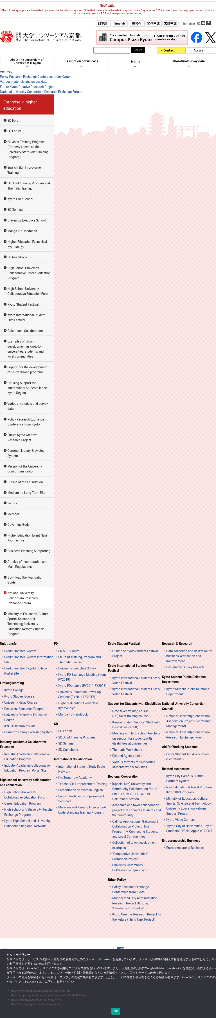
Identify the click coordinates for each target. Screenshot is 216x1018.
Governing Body (18, 524)
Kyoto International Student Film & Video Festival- (136, 680)
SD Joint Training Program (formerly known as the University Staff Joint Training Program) (28, 149)
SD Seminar (15, 209)
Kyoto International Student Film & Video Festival (136, 691)
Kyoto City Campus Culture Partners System (185, 778)
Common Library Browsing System (26, 453)
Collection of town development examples (134, 845)
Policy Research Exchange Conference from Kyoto (35, 76)
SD (56, 724)
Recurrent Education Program (24, 709)
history (12, 503)
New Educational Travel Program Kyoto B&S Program (189, 789)
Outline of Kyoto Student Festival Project (135, 653)
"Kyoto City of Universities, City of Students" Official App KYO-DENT (189, 828)
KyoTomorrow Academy (75, 777)
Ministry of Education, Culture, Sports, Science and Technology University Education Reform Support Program (28, 624)
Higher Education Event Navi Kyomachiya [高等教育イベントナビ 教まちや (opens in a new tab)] (78, 705)
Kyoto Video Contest (180, 819)
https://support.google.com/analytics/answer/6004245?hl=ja (48, 995)
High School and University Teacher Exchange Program (29, 812)
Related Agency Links (127, 756)
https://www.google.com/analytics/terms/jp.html (40, 990)
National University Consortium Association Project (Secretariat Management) (188, 721)
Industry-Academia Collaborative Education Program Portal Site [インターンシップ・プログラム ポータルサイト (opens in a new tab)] (27, 768)
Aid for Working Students (180, 747)
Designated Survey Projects (185, 667)
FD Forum (14, 131)
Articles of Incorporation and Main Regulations (27, 564)
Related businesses (176, 769)
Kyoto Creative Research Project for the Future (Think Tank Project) (137, 917)
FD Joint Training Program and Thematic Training (28, 185)
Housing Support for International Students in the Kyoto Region (27, 388)
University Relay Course (20, 702)
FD (56, 643)
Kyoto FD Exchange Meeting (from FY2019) (82, 677)
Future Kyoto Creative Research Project (27, 87)
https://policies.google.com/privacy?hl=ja (36, 999)
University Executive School (26, 220)
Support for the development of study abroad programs (27, 369)
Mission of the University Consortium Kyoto (24, 469)
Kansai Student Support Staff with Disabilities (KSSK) (136, 724)
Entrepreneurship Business (181, 840)
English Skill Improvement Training (25, 170)
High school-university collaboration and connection (25, 782)
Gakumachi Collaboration (25, 331)
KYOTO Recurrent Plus (20, 726)
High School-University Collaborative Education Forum (28, 291)
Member (13, 514)
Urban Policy (117, 880)
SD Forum (14, 120)
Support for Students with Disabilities (134, 703)
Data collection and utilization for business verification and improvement (189, 656)
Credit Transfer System (20, 651)
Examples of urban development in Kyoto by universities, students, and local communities (25, 349)
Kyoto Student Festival (23, 304)
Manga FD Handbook (22, 231)
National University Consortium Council (184, 706)
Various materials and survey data (23, 81)
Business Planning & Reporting (28, 551)
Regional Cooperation (123, 776)
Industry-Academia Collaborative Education (23, 744)
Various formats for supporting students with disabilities (133, 764)
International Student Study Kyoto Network (81, 769)
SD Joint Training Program (76, 737)
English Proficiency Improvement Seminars (81, 798)
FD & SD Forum (68, 651)
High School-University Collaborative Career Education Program (29, 273)
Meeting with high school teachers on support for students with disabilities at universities (136, 738)
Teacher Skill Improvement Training (82, 784)
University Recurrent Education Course (25, 717)
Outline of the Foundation (25, 482)
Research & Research (177, 643)
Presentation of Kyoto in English (80, 790)
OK (116, 1011)
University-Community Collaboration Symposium (130, 867)
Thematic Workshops (127, 750)
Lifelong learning (12, 683)
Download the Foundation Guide (25, 580)
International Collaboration (73, 759)
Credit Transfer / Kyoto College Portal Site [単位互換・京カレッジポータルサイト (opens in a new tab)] (25, 671)
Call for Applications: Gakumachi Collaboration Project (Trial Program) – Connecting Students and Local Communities (135, 829)
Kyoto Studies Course (19, 696)
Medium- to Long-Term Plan (26, 492)
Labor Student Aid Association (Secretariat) (187, 756)
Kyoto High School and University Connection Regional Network (27, 823)
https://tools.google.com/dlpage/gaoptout (36, 1004)
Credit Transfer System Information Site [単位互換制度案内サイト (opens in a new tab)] (28, 659)
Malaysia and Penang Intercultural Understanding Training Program (82, 809)
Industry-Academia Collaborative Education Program (27, 756)
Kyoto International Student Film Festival (26, 317)
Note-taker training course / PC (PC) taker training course (133, 713)
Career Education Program (22, 803)
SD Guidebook (17, 257)
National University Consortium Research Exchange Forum (40, 92)
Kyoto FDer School (20, 199)
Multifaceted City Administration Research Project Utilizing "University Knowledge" (135, 903)
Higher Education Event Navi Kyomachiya (27, 244)
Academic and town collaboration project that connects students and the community (136, 810)
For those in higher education (20, 105)
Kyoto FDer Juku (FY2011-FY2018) (82, 685)
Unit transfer (9, 643)
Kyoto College (14, 690)
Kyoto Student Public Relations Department (184, 679)
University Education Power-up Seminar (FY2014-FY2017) (79, 694)
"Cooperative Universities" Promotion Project (130, 856)
